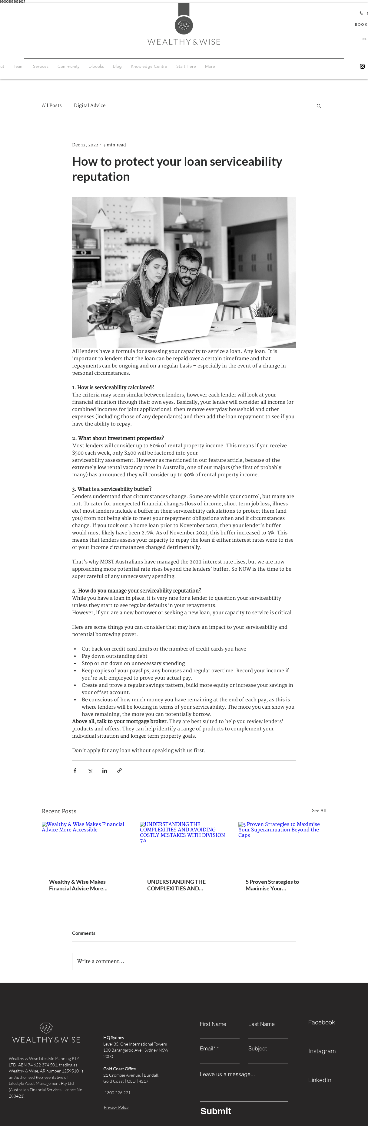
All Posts (52, 106)
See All (319, 810)
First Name (213, 1024)
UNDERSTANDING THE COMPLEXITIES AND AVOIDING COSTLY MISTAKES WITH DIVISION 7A (181, 885)
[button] (319, 105)
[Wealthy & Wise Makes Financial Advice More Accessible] (86, 846)
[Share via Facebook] (75, 770)
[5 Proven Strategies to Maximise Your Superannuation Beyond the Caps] (282, 846)
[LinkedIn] (329, 1080)
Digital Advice (89, 106)
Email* (207, 1048)
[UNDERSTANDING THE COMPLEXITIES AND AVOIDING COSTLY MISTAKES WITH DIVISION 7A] (184, 846)
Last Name (261, 1024)
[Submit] (243, 1111)
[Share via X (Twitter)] (90, 770)
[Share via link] (119, 770)
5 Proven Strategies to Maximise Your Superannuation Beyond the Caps (279, 885)
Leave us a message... (227, 1074)
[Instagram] (362, 66)
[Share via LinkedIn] (105, 770)
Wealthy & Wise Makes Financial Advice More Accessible (77, 885)
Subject (257, 1048)
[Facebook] (329, 1022)
